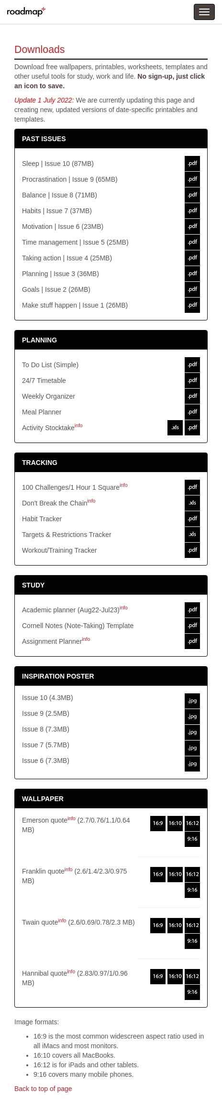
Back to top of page (43, 1088)
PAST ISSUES (44, 139)
